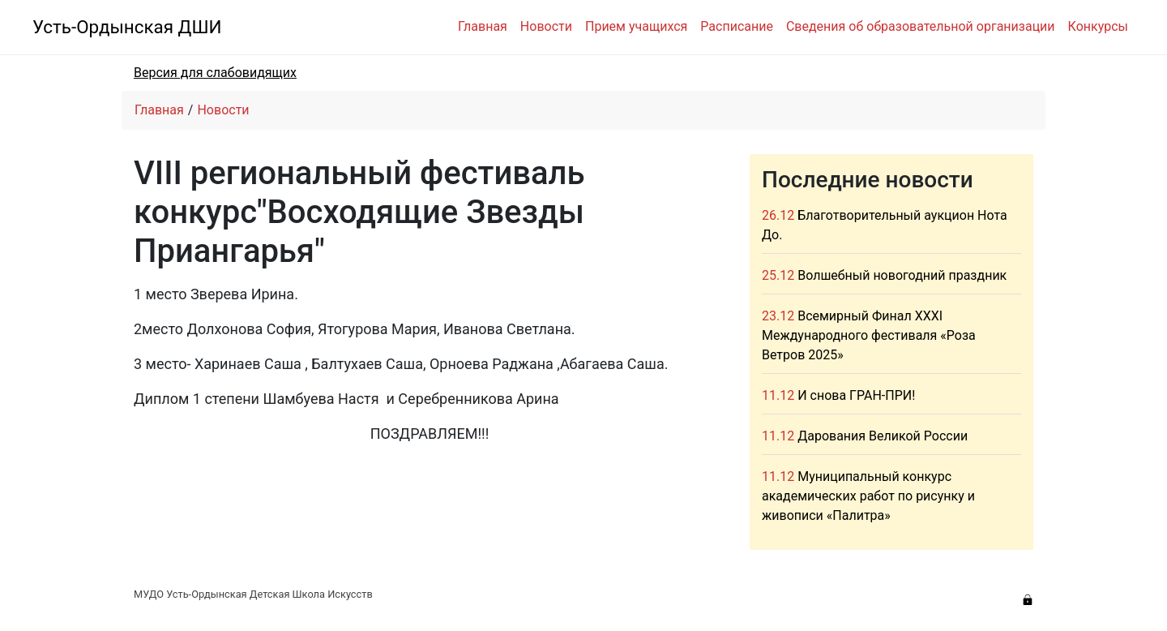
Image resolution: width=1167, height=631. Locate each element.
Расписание (736, 26)
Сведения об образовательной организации (920, 26)
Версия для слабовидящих (215, 72)
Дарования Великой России (882, 436)
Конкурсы (1098, 26)
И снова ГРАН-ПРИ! (856, 395)
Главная (482, 26)
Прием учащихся (636, 26)
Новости (546, 26)
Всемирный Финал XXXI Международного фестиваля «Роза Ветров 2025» (869, 335)
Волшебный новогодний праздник (902, 275)
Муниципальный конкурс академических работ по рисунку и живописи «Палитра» (868, 496)
